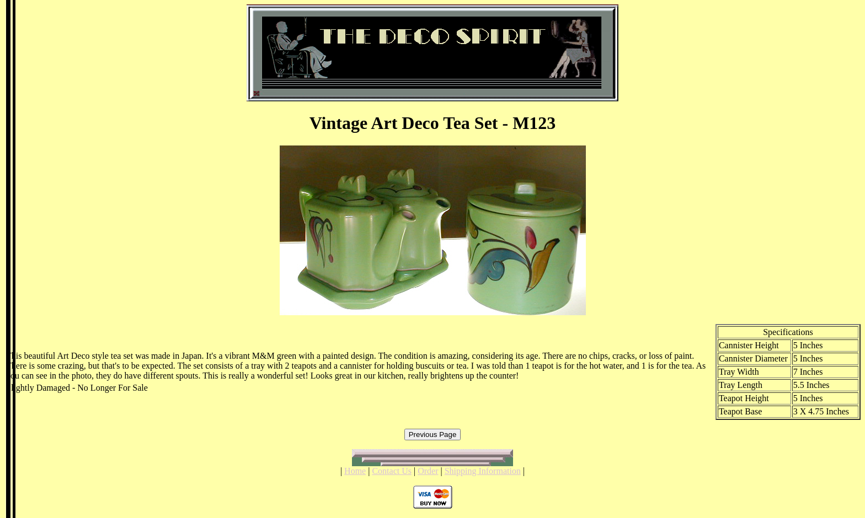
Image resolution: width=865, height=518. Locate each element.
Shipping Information (483, 471)
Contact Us (392, 471)
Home (355, 471)
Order (428, 471)
